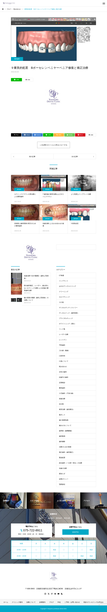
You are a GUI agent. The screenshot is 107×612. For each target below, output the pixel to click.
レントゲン (63, 340)
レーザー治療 (63, 334)
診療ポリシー (63, 479)
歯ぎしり (62, 415)
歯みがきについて (65, 425)
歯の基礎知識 (63, 420)
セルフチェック (64, 297)
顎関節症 (62, 484)
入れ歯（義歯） (64, 350)
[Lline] (16, 79)
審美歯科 (17, 59)
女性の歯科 (63, 372)
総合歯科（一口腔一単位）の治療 (70, 463)
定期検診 (62, 382)
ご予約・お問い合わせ (72, 602)
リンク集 (62, 329)
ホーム (6, 602)
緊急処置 (62, 457)
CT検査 (61, 275)
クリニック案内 (17, 602)
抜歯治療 (62, 399)
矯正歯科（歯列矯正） (66, 452)
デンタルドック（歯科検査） (69, 313)
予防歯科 (62, 345)
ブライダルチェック (66, 318)
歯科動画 (62, 436)
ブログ (51, 602)
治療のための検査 (65, 447)
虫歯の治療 (63, 468)
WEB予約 (75, 532)
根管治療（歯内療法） (66, 409)
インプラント (63, 281)
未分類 (61, 404)
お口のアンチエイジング (67, 286)
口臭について (63, 361)
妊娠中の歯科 (63, 377)
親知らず (62, 473)
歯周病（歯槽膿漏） (66, 431)
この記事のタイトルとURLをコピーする (53, 145)
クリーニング (63, 291)
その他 (61, 302)
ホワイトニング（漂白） (67, 324)
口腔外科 (62, 356)
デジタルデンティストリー (68, 307)
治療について (31, 602)
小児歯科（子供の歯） (66, 393)
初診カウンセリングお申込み (93, 602)
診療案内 (42, 602)
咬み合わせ (63, 366)
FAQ (59, 602)
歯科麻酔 (62, 441)
